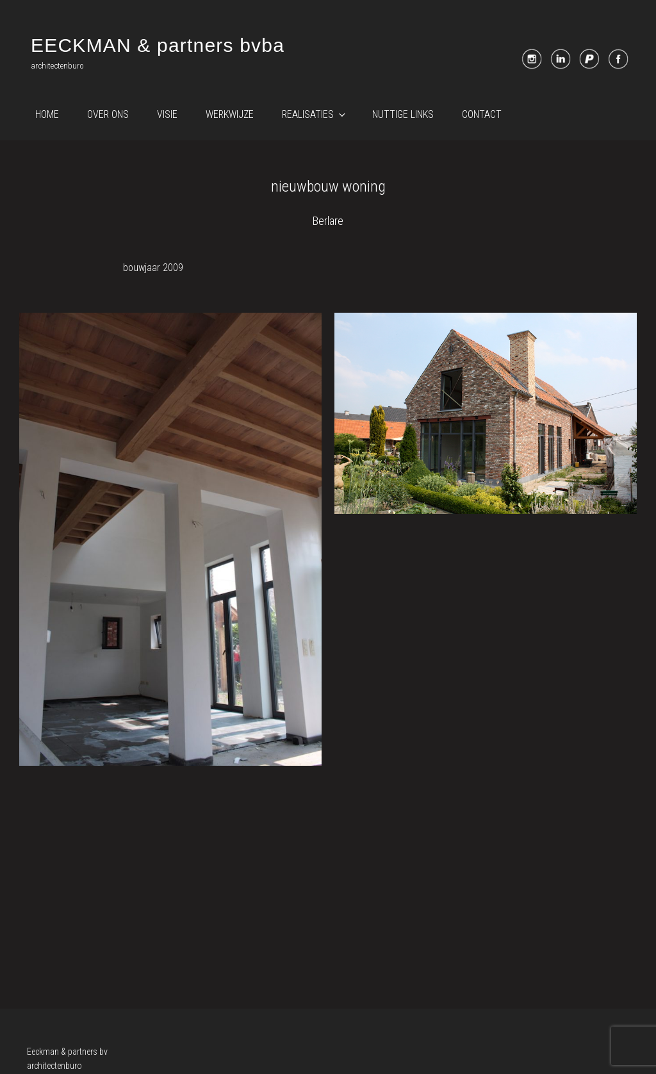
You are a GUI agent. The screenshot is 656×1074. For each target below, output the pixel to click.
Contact (482, 114)
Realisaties (314, 114)
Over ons (108, 114)
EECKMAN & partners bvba (157, 45)
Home (47, 114)
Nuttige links (403, 114)
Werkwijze (230, 114)
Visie (167, 114)
